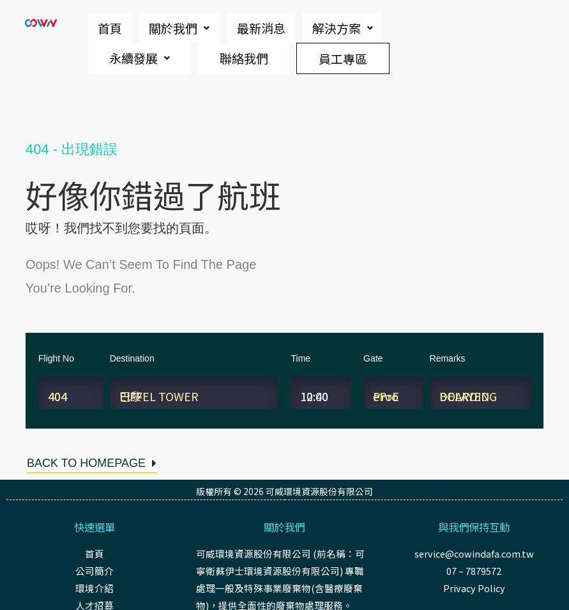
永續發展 (351, 25)
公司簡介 (94, 570)
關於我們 (153, 25)
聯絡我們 (161, 50)
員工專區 (315, 49)
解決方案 (281, 25)
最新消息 (217, 25)
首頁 (101, 25)
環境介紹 (94, 588)
